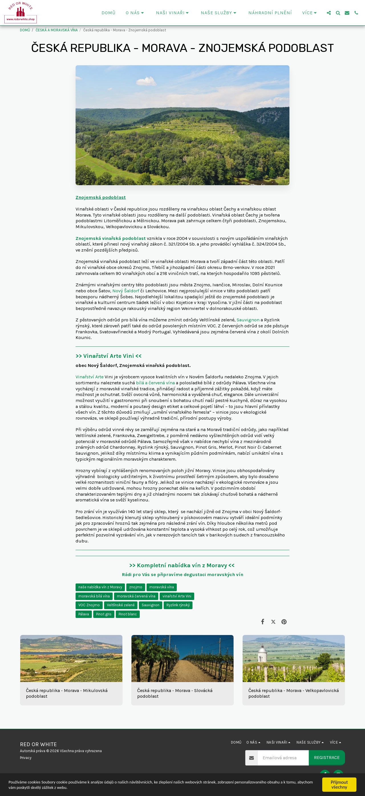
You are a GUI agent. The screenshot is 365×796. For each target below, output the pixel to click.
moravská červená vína (136, 596)
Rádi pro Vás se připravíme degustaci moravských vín (182, 574)
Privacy (25, 758)
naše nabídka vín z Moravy (100, 587)
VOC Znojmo (89, 605)
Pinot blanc (128, 614)
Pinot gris (103, 614)
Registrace (327, 757)
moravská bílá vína (94, 596)
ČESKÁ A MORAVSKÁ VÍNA (57, 30)
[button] (135, 12)
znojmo (135, 587)
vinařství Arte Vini (177, 596)
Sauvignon (248, 320)
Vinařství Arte (90, 376)
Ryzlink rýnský (178, 605)
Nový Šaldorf (125, 290)
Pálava (83, 614)
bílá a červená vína (155, 382)
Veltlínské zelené (121, 605)
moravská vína (161, 587)
